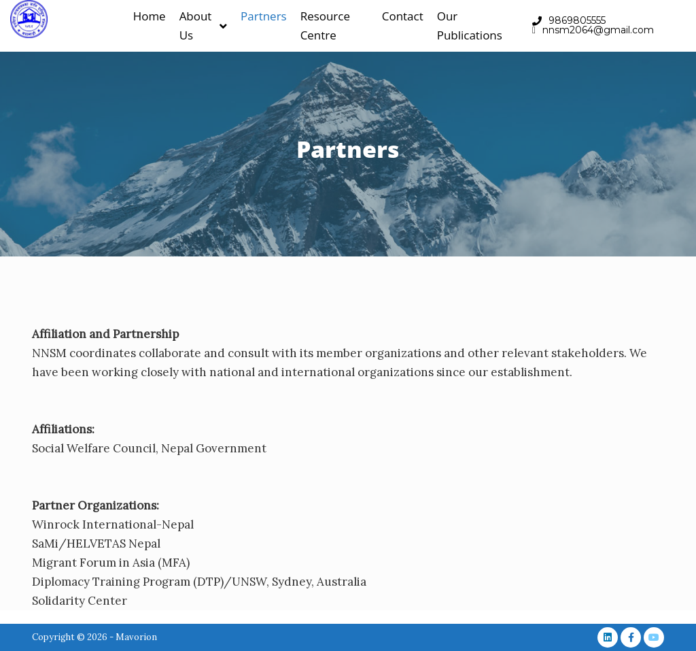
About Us (203, 25)
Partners (264, 16)
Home (149, 16)
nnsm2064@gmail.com (598, 30)
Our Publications (469, 25)
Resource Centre (325, 25)
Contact (402, 16)
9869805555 (577, 20)
